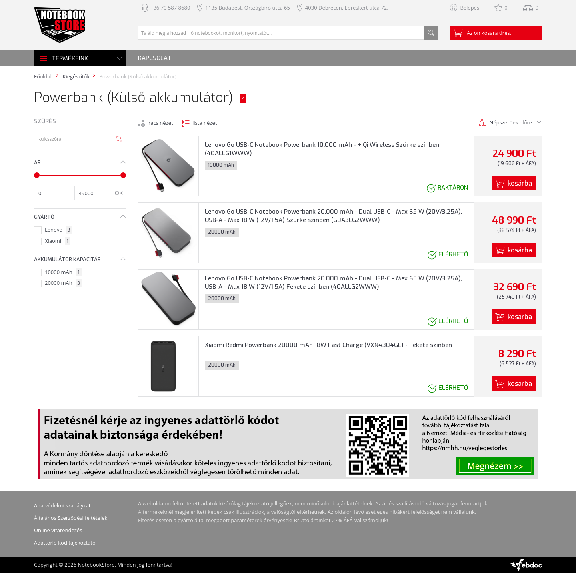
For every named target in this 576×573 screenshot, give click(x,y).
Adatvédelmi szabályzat (62, 505)
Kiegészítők (76, 76)
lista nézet (204, 122)
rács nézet (160, 122)
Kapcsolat (154, 58)
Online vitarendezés (58, 530)
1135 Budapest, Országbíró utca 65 (247, 7)
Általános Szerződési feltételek (70, 517)
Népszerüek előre (511, 122)
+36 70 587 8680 (170, 7)
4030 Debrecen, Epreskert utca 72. (346, 7)
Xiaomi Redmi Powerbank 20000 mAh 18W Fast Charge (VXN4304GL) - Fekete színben (328, 345)
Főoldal (43, 76)
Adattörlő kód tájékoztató (65, 542)
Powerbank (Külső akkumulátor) (137, 76)
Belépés (469, 7)
